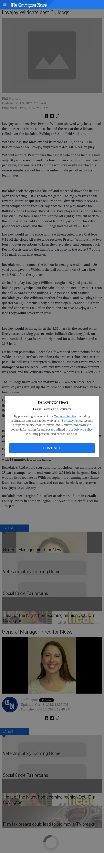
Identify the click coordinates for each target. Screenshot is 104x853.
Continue (52, 448)
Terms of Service (65, 416)
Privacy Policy (73, 420)
